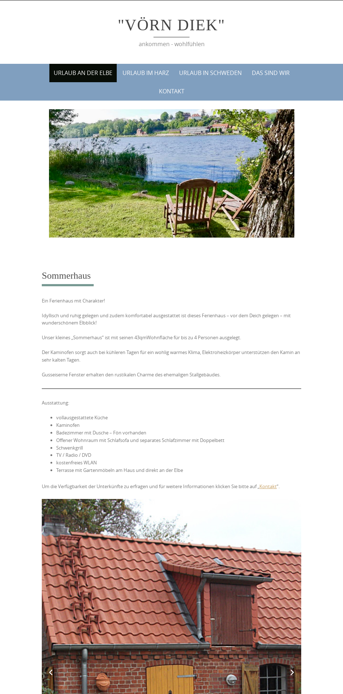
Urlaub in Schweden (210, 73)
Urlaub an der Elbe (83, 73)
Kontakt (171, 91)
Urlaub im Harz (145, 73)
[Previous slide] (50, 672)
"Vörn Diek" (172, 25)
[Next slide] (292, 672)
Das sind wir (271, 73)
